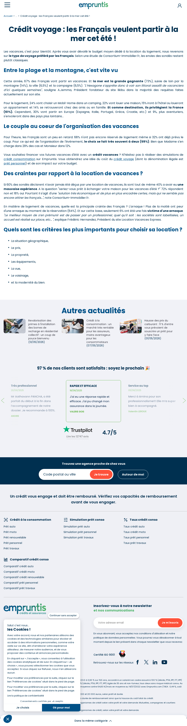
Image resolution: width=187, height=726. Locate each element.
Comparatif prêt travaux (19, 588)
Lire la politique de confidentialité (25, 695)
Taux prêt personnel (136, 537)
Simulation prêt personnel (80, 532)
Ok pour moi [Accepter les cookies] (61, 707)
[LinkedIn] (155, 662)
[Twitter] (146, 662)
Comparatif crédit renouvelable (24, 577)
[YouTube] (164, 662)
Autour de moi (133, 474)
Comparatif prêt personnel (21, 583)
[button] (7, 719)
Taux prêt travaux (134, 543)
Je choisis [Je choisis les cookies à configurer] (22, 707)
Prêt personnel (13, 543)
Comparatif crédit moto (19, 572)
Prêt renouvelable (15, 537)
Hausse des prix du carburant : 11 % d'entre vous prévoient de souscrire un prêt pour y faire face (158, 328)
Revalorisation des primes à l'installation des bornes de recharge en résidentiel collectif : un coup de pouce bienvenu (43, 329)
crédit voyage (124, 159)
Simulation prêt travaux (79, 537)
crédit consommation (19, 159)
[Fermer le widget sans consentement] (63, 615)
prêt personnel (14, 163)
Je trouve (101, 474)
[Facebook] (137, 662)
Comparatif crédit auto (19, 566)
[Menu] (7, 5)
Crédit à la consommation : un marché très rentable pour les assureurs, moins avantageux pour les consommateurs (100, 331)
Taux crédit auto (134, 526)
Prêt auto (10, 526)
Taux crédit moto (134, 532)
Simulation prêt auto (77, 526)
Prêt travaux (11, 548)
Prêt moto (10, 532)
